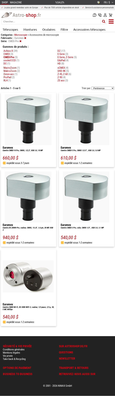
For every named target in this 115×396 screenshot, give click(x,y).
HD (61, 63)
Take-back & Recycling (14, 359)
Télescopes (10, 29)
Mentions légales (11, 352)
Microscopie (21, 34)
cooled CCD (11, 60)
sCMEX (63, 67)
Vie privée (8, 355)
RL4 (7, 80)
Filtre (64, 29)
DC (7, 63)
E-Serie (63, 54)
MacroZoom (12, 67)
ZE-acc (63, 80)
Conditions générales (14, 349)
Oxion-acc (10, 74)
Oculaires (48, 29)
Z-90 (62, 77)
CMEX (8, 54)
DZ (61, 50)
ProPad (9, 77)
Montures (30, 29)
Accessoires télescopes (89, 29)
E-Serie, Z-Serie (67, 57)
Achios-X (11, 50)
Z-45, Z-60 (64, 74)
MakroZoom (12, 71)
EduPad (63, 60)
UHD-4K (63, 71)
